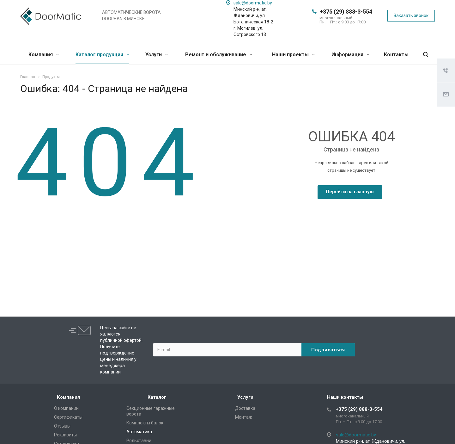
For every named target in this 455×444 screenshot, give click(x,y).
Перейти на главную (350, 191)
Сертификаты (68, 417)
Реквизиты (65, 434)
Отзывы (62, 426)
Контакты (396, 55)
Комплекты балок (144, 422)
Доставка (245, 408)
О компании (66, 408)
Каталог (157, 397)
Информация (350, 55)
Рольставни (138, 440)
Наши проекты (293, 55)
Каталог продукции (102, 55)
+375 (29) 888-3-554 (346, 11)
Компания (43, 55)
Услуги (156, 55)
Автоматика (139, 431)
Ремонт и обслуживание (218, 55)
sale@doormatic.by (253, 2)
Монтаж (243, 417)
